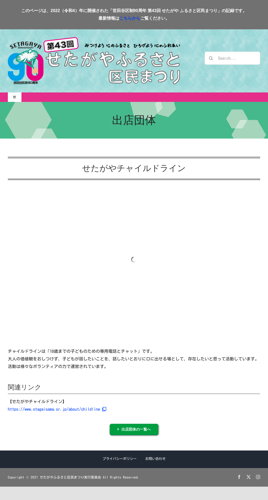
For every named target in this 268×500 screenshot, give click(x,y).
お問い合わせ (155, 458)
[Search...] (232, 58)
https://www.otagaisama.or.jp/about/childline (57, 409)
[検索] (211, 58)
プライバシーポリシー (120, 458)
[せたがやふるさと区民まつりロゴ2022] (94, 39)
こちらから (129, 18)
